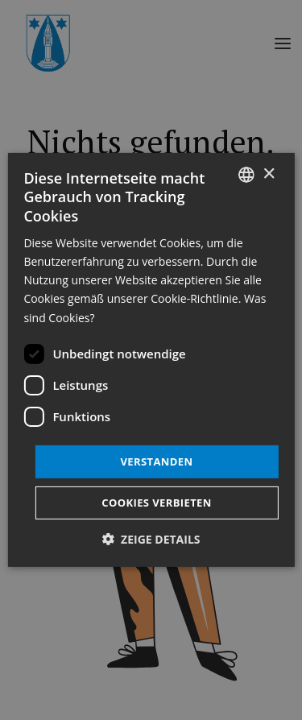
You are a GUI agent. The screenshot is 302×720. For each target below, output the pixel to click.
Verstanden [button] (156, 461)
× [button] (269, 174)
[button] (150, 539)
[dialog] (150, 360)
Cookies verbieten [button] (156, 502)
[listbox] (246, 175)
